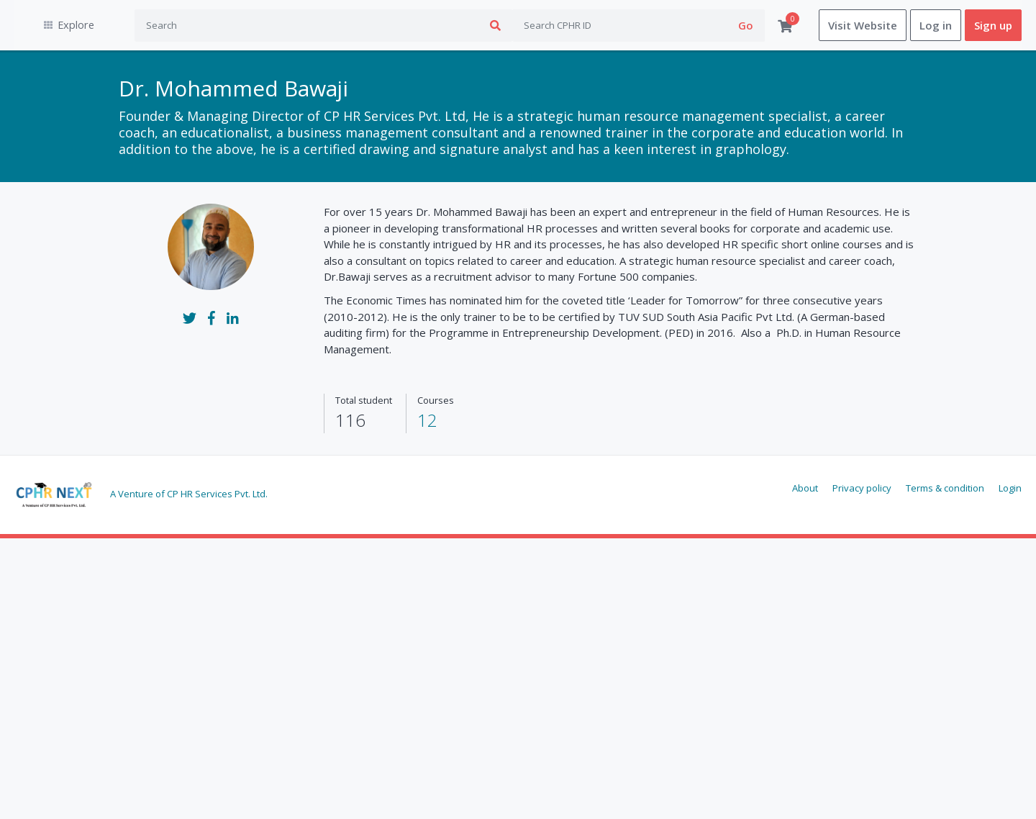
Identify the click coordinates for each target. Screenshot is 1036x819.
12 (427, 420)
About (805, 487)
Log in (935, 25)
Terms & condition (945, 487)
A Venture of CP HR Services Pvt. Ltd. (189, 493)
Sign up (993, 25)
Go (745, 25)
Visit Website (862, 25)
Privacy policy (861, 487)
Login (1010, 487)
